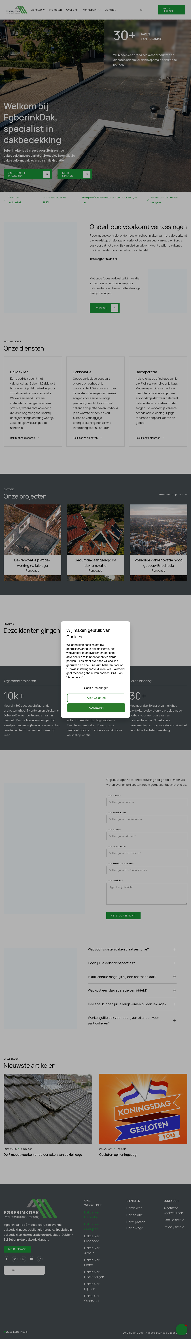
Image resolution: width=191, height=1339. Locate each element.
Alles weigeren (96, 697)
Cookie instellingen (96, 687)
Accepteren (96, 707)
